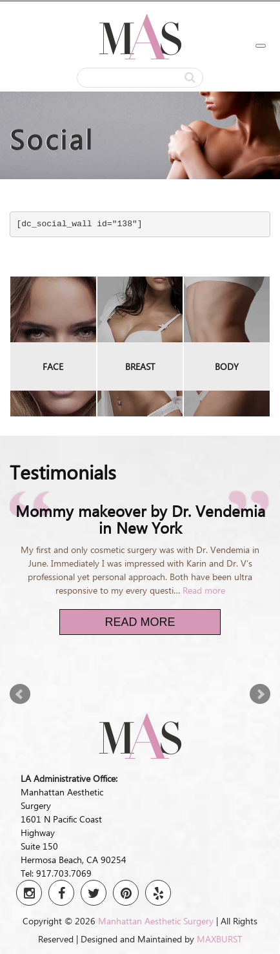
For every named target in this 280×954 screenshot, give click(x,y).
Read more (204, 590)
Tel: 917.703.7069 (56, 873)
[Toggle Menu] (260, 46)
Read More (140, 622)
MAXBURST (219, 939)
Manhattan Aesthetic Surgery (156, 921)
